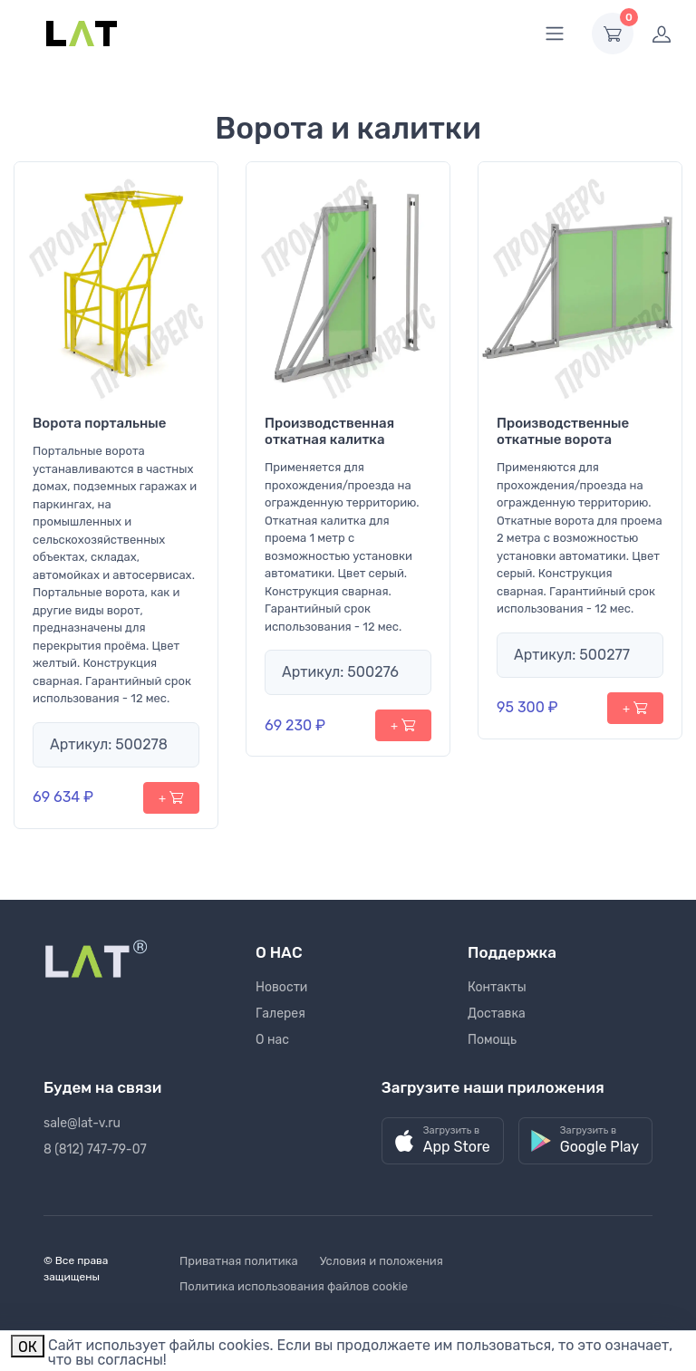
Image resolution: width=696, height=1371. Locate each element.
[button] (443, 1141)
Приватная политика (238, 1261)
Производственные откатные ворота (563, 431)
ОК (27, 1347)
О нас (272, 1040)
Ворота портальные (99, 423)
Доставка (497, 1013)
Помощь (492, 1040)
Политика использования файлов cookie (293, 1286)
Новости (281, 987)
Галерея (280, 1013)
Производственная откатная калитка (329, 431)
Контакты (497, 987)
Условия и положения (381, 1261)
